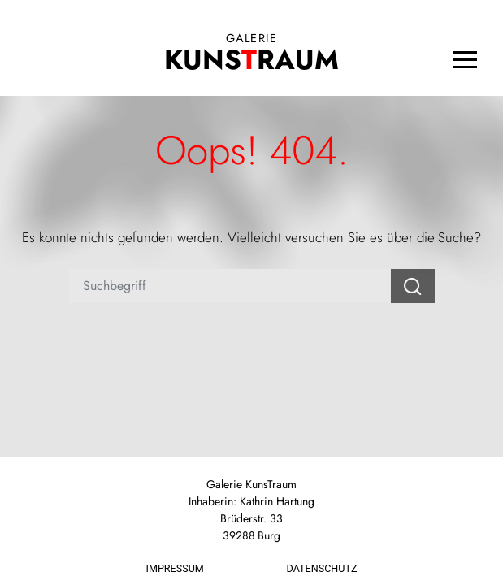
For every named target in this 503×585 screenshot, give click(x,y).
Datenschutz (322, 568)
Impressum (175, 568)
